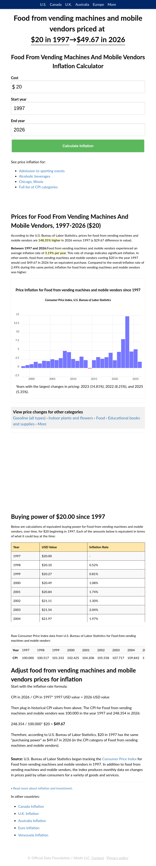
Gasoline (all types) (29, 417)
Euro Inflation (28, 828)
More (112, 4)
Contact (98, 858)
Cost (14, 78)
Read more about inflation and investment (42, 788)
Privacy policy (117, 858)
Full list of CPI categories (38, 187)
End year (18, 121)
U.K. (68, 4)
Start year (18, 99)
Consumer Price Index (119, 759)
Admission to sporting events (42, 171)
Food (100, 417)
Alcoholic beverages (34, 176)
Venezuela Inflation (33, 835)
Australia (82, 4)
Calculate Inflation (77, 146)
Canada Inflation (31, 806)
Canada (56, 4)
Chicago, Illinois (31, 181)
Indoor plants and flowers (71, 417)
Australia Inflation (32, 820)
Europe (98, 4)
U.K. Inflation (28, 813)
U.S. (43, 4)
